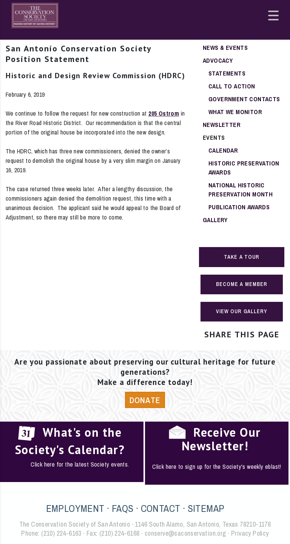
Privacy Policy (250, 533)
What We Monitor (235, 112)
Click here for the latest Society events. (80, 464)
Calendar (223, 150)
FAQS (123, 508)
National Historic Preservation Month (240, 189)
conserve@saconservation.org (185, 533)
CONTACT (160, 508)
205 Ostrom (163, 113)
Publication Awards (239, 207)
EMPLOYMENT (75, 508)
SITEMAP (206, 508)
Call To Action (231, 86)
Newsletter (222, 125)
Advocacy (218, 60)
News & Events (225, 47)
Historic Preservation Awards (243, 167)
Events (214, 137)
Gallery (215, 220)
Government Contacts (244, 99)
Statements (226, 73)
